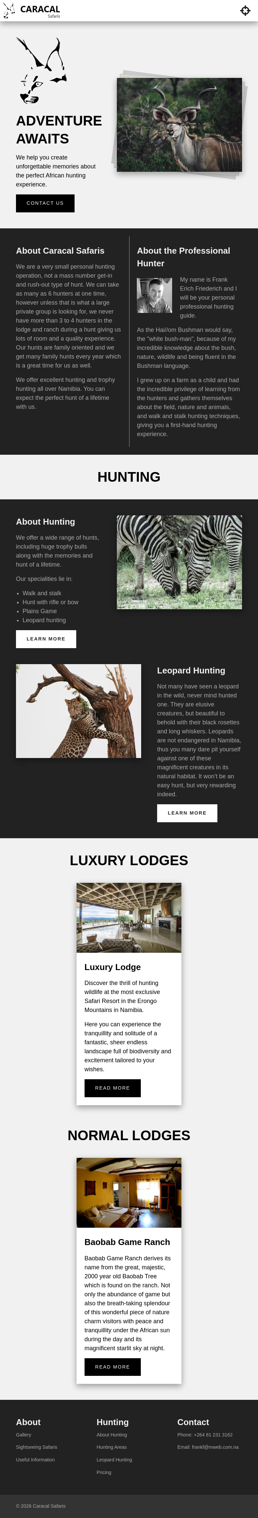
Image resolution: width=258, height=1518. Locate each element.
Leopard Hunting (114, 1459)
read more (112, 1088)
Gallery (23, 1434)
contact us (45, 203)
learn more (46, 638)
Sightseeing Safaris (36, 1447)
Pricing (104, 1472)
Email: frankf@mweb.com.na (208, 1447)
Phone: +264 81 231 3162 (205, 1434)
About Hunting (112, 1434)
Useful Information (35, 1459)
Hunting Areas (112, 1447)
